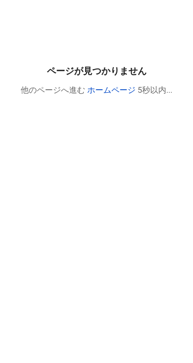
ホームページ (111, 90)
